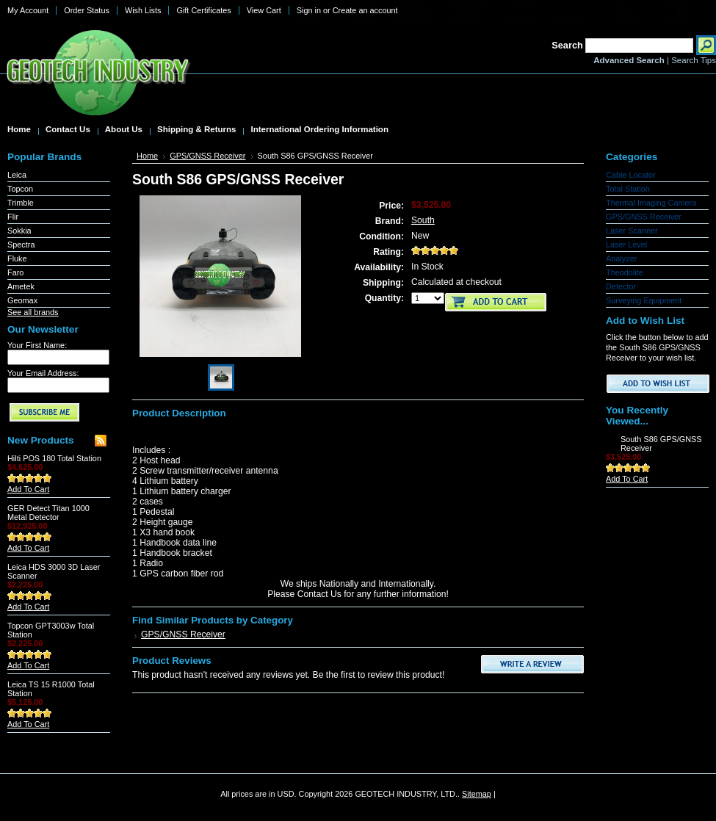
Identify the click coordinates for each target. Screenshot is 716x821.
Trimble (20, 202)
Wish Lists (143, 10)
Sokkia (19, 230)
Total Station (628, 188)
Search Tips (693, 60)
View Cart (264, 10)
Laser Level (626, 244)
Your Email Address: (43, 373)
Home (147, 155)
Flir (12, 216)
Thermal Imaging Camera (651, 202)
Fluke (17, 258)
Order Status (86, 10)
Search (567, 45)
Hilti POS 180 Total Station (54, 458)
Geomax (22, 300)
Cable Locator (631, 174)
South (423, 220)
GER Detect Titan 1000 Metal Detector (48, 512)
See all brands (33, 312)
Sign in (309, 10)
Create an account (365, 10)
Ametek (21, 286)
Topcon (20, 188)
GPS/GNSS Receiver (207, 155)
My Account (27, 10)
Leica (16, 174)
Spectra (21, 244)
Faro (15, 272)
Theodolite (624, 272)
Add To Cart (28, 489)
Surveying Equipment (643, 300)
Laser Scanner (632, 230)
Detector (621, 286)
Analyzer (621, 258)
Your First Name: (37, 345)
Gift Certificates (203, 10)
